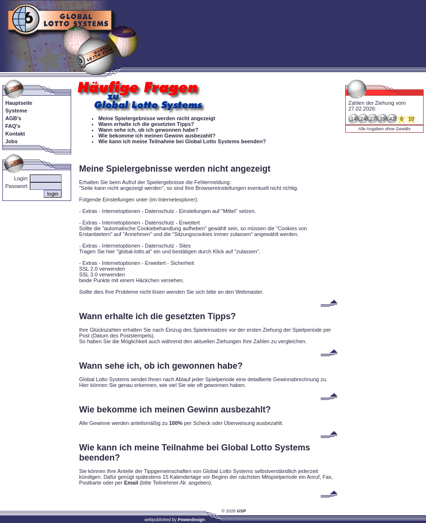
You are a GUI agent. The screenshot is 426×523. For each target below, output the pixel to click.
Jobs (11, 141)
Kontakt (15, 134)
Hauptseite (18, 103)
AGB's (13, 118)
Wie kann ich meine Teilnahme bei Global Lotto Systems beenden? (182, 141)
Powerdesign (191, 519)
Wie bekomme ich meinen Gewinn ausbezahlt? (156, 135)
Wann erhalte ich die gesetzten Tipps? (146, 124)
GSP (241, 511)
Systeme (16, 110)
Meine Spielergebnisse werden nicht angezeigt (156, 118)
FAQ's (12, 126)
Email (131, 483)
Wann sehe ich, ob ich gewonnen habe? (148, 130)
